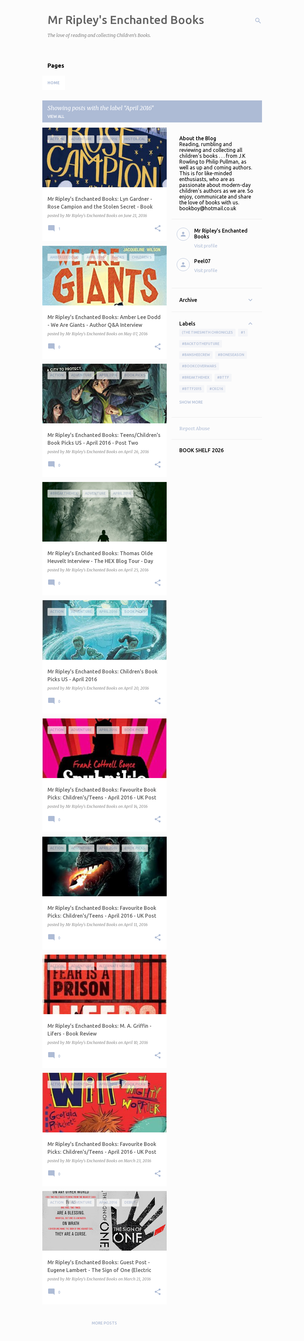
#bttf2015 (192, 389)
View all (55, 116)
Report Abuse (194, 428)
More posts (104, 1323)
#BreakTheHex (195, 377)
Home (53, 83)
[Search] (258, 21)
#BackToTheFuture (200, 344)
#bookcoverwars (199, 366)
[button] (158, 228)
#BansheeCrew (196, 355)
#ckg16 (216, 389)
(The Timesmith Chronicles (207, 332)
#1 (243, 332)
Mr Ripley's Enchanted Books (125, 19)
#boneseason (231, 355)
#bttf (223, 377)
